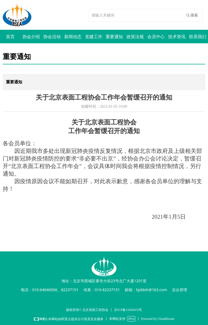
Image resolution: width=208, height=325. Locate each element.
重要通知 (14, 82)
